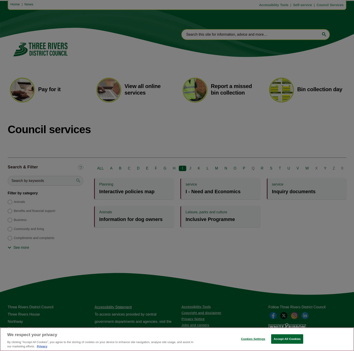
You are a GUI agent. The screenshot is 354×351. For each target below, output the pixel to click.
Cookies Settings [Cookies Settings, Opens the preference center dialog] (253, 339)
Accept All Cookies (287, 339)
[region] (177, 339)
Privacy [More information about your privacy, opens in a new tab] (42, 346)
